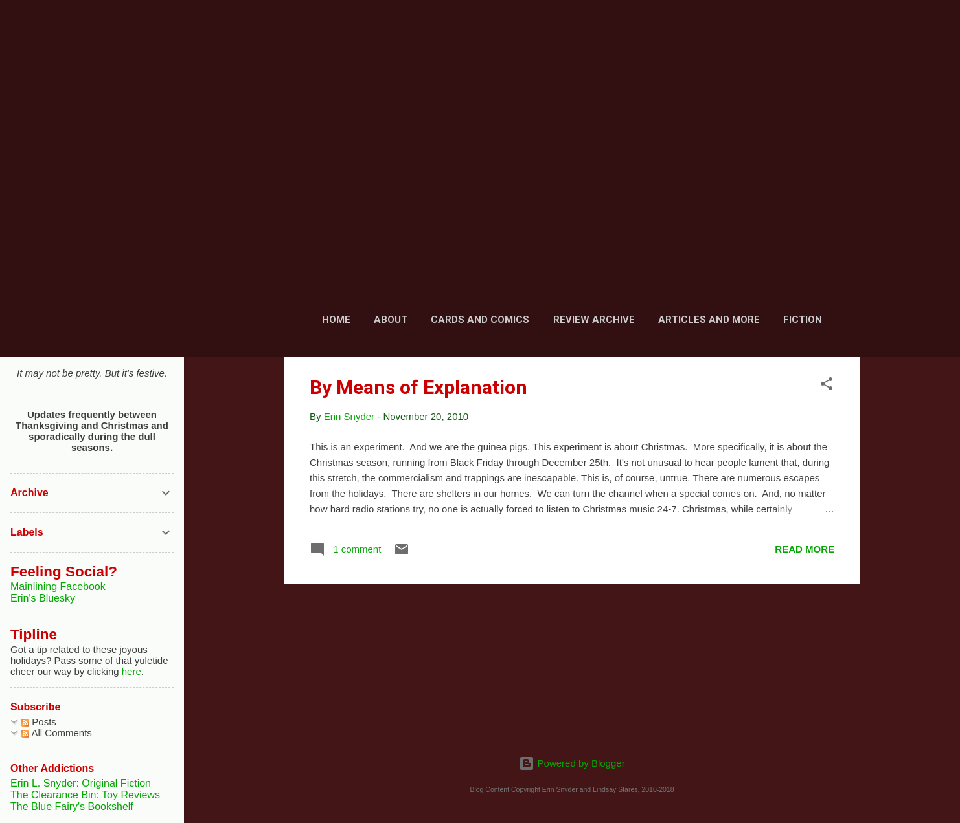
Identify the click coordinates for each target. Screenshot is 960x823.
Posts (38, 721)
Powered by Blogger (571, 763)
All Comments (56, 732)
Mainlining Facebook (58, 586)
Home (336, 319)
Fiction (802, 319)
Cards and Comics (480, 319)
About (390, 319)
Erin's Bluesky (42, 598)
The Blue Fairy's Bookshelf (71, 806)
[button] (826, 386)
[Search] (852, 35)
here (131, 671)
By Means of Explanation (418, 387)
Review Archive (594, 319)
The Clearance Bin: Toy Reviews (85, 794)
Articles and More (709, 319)
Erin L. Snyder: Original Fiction (80, 783)
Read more (804, 548)
